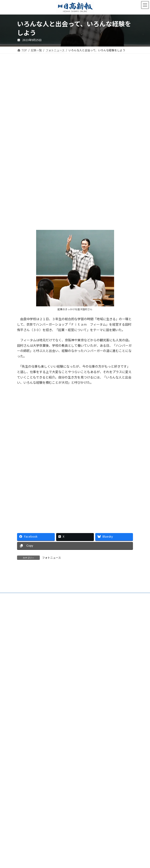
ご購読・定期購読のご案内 (33, 721)
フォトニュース (51, 557)
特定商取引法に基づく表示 (33, 763)
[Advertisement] (75, 103)
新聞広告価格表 (26, 754)
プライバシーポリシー (30, 771)
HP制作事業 (24, 737)
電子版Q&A (24, 729)
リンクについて (26, 779)
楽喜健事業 (24, 746)
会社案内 (22, 712)
